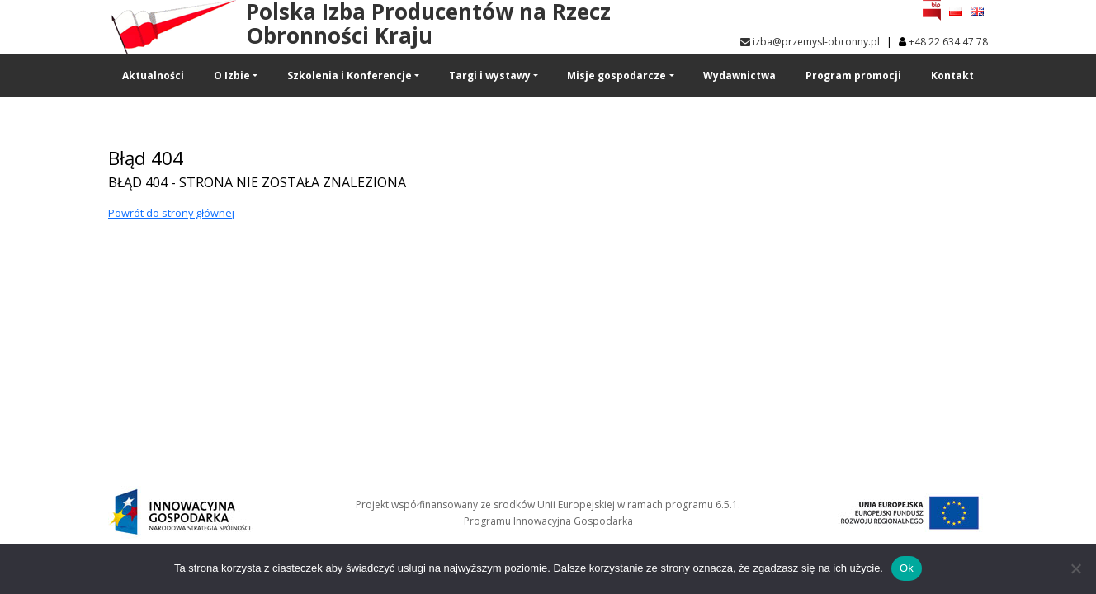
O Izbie (232, 75)
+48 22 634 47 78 (948, 42)
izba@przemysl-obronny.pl (810, 42)
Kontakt (952, 75)
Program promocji (853, 75)
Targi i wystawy (490, 75)
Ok (907, 568)
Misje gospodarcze (616, 75)
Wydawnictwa (739, 75)
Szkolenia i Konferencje (349, 75)
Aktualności (153, 75)
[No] (1075, 568)
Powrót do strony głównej (171, 212)
